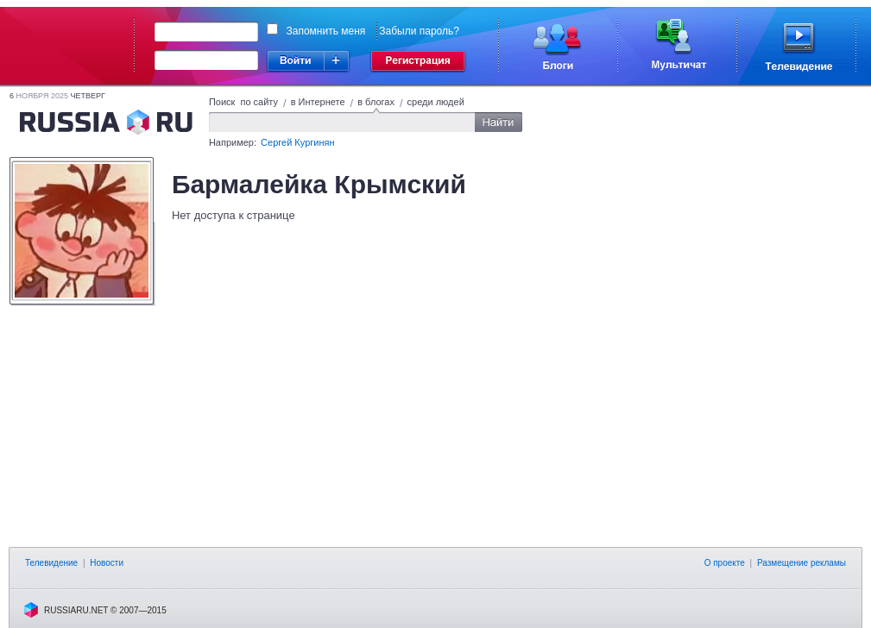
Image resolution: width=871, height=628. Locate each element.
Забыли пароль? (419, 31)
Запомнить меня (326, 31)
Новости (106, 563)
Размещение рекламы (801, 563)
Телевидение (51, 563)
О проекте (724, 563)
